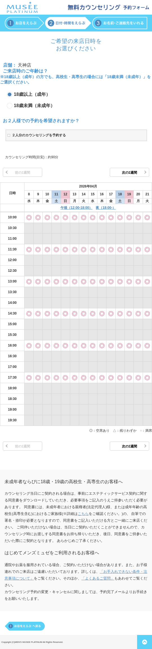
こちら (83, 514)
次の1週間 (129, 173)
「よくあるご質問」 (97, 578)
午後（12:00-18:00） (76, 208)
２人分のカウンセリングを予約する (39, 135)
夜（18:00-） (106, 208)
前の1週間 (22, 173)
